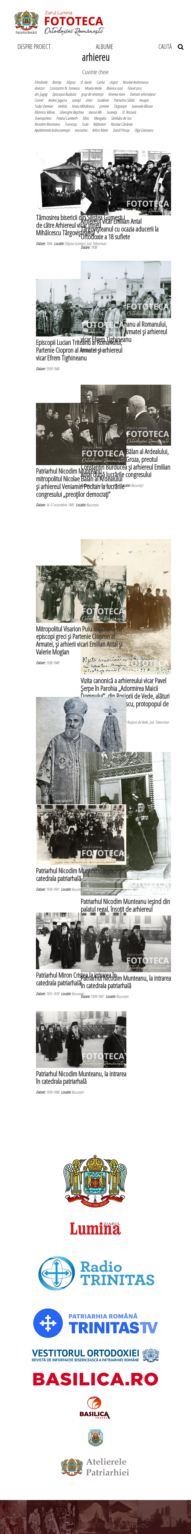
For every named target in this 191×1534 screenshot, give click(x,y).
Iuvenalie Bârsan (142, 106)
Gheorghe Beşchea (71, 112)
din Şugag (40, 94)
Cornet (38, 100)
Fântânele (40, 82)
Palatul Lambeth (66, 118)
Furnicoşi (71, 124)
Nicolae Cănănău (122, 124)
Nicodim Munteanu (47, 124)
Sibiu (85, 118)
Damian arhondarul (142, 94)
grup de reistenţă (92, 94)
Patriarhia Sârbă (124, 100)
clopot (113, 82)
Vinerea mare (116, 94)
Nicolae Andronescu (135, 82)
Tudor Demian (43, 106)
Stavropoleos (42, 118)
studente (103, 100)
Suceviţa (111, 112)
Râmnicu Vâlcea (44, 112)
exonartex (81, 130)
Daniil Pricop (121, 130)
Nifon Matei (100, 130)
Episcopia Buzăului (64, 94)
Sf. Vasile (85, 82)
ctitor (88, 100)
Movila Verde (93, 88)
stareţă (76, 100)
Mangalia (100, 118)
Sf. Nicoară (129, 112)
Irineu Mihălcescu (83, 106)
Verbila (62, 106)
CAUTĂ (171, 46)
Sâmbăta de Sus (121, 118)
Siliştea (70, 82)
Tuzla (85, 124)
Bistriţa (56, 82)
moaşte (144, 100)
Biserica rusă (114, 88)
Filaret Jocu (134, 88)
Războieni (99, 124)
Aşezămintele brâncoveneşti (52, 130)
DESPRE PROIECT (34, 46)
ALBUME (104, 46)
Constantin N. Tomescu (64, 88)
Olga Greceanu (143, 130)
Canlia (100, 82)
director (39, 88)
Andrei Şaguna (57, 100)
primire (104, 106)
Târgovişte (120, 106)
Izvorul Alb (94, 112)
